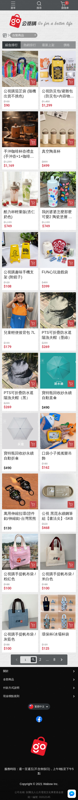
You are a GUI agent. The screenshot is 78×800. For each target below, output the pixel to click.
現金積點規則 (11, 696)
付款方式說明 (11, 687)
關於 (6, 671)
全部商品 (8, 679)
